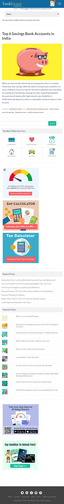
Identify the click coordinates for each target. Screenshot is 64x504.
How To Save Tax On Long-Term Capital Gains (34, 382)
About (10, 497)
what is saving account (35, 112)
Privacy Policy (45, 500)
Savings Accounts (15, 109)
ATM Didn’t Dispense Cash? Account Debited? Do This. (37, 390)
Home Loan (11, 156)
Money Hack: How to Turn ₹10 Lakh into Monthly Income (23, 299)
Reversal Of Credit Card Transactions (30, 349)
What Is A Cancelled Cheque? (27, 316)
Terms (39, 497)
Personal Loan (32, 144)
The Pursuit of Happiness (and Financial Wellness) (20, 287)
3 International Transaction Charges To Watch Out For (37, 333)
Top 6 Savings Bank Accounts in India (28, 35)
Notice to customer (49, 497)
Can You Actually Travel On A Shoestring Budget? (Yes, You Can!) (26, 284)
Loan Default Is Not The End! (27, 357)
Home (16, 9)
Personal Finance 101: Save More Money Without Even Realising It (27, 291)
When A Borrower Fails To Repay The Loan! (33, 341)
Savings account (21, 112)
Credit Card (11, 144)
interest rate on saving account (37, 109)
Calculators (52, 156)
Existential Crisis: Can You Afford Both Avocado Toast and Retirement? (28, 280)
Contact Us (25, 497)
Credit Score (51, 144)
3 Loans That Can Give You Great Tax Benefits (34, 365)
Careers (17, 497)
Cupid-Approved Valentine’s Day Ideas (16, 302)
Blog (33, 497)
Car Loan (32, 156)
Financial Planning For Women (13, 295)
